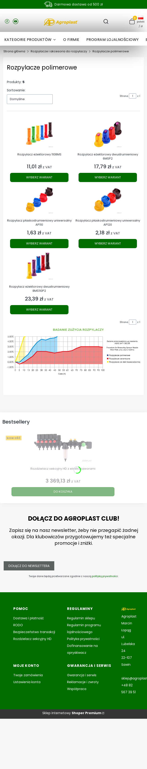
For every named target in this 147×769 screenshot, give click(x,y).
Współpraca (76, 689)
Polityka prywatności (83, 639)
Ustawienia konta (27, 682)
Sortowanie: (16, 90)
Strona (124, 96)
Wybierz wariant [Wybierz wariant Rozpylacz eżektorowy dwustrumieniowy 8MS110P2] (39, 309)
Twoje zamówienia (28, 675)
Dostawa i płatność (28, 618)
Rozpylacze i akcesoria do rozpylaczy (59, 51)
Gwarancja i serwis (81, 675)
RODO (18, 625)
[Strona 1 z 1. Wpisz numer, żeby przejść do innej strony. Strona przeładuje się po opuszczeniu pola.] (132, 95)
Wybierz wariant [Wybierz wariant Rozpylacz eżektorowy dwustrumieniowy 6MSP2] (108, 177)
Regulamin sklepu (81, 618)
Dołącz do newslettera (28, 566)
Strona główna (14, 51)
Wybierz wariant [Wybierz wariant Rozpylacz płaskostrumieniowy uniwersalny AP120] (108, 243)
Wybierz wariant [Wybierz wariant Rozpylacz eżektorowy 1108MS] (39, 177)
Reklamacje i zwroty (83, 682)
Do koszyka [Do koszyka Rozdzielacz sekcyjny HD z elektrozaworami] (63, 491)
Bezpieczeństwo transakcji (34, 632)
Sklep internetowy (71, 713)
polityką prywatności (105, 576)
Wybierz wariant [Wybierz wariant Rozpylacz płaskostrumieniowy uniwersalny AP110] (39, 243)
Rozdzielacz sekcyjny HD (32, 639)
